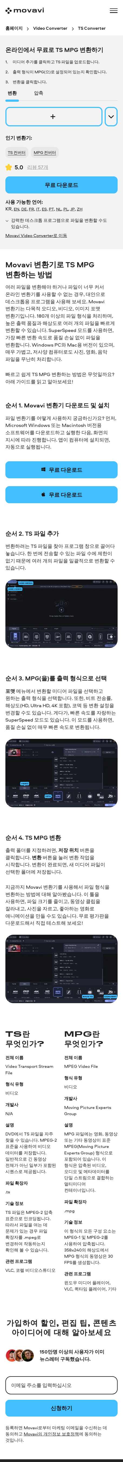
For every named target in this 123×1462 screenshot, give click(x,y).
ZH (80, 209)
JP (72, 209)
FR (31, 209)
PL (65, 209)
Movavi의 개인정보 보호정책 (51, 1434)
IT (38, 209)
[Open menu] (114, 11)
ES (44, 209)
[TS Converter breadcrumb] (92, 28)
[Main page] (24, 11)
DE (24, 209)
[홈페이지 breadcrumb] (14, 28)
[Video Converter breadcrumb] (50, 28)
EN (16, 209)
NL (58, 209)
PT (51, 209)
